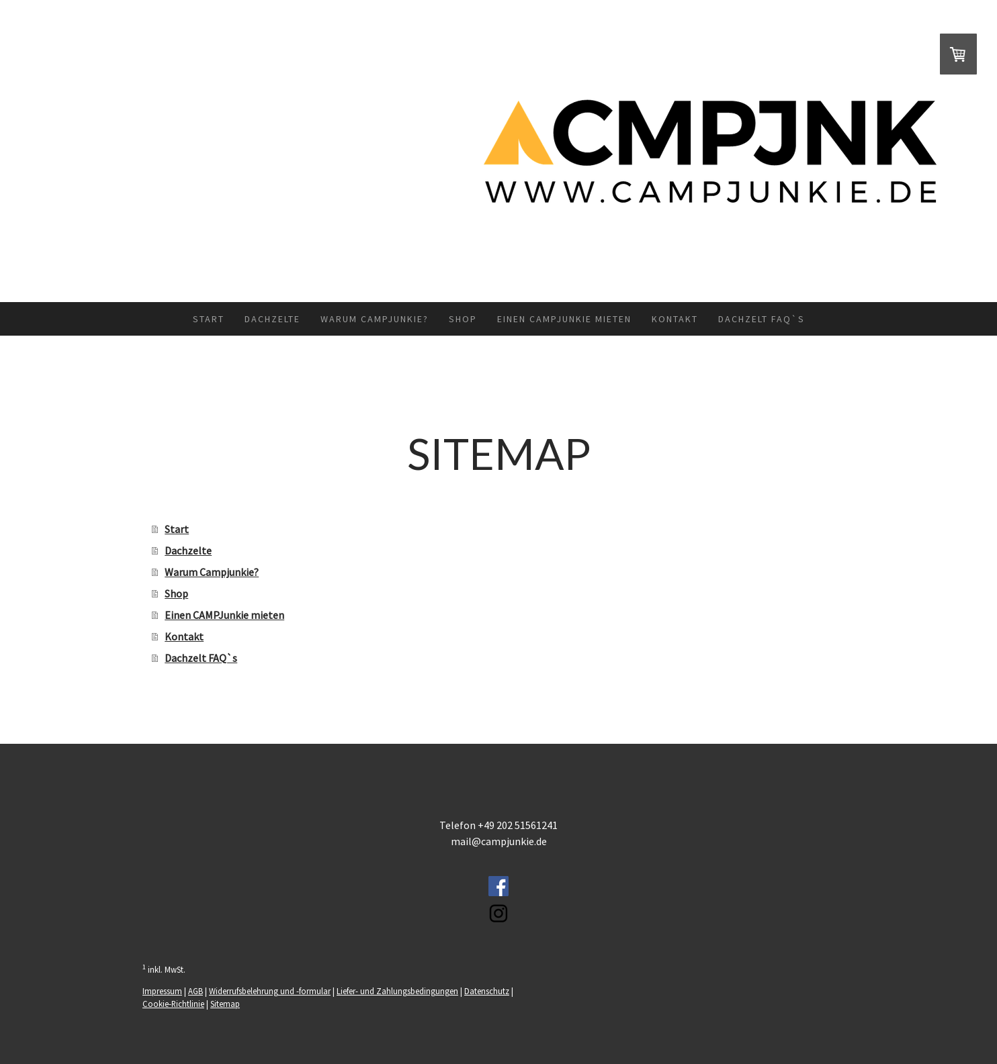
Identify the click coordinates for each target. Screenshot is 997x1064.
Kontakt (675, 319)
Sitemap (225, 1003)
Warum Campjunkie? (374, 319)
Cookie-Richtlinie (173, 1003)
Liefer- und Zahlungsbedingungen (397, 990)
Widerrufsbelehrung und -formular (270, 990)
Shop (463, 319)
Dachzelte (272, 319)
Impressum (162, 990)
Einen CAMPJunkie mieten (564, 319)
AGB (195, 990)
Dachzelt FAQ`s (761, 319)
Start (208, 319)
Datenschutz (486, 990)
